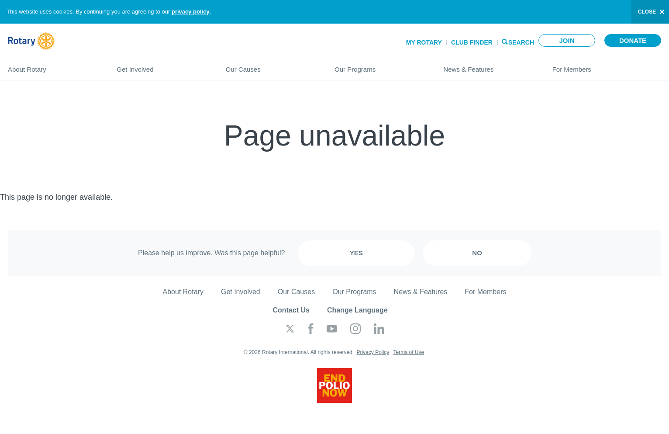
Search (521, 42)
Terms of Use (408, 352)
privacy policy (191, 11)
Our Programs (380, 66)
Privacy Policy (372, 352)
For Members (606, 66)
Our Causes (271, 66)
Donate (632, 40)
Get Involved (162, 66)
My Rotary (424, 42)
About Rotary (53, 66)
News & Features (489, 66)
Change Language (357, 310)
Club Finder (472, 42)
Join (566, 40)
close (647, 12)
